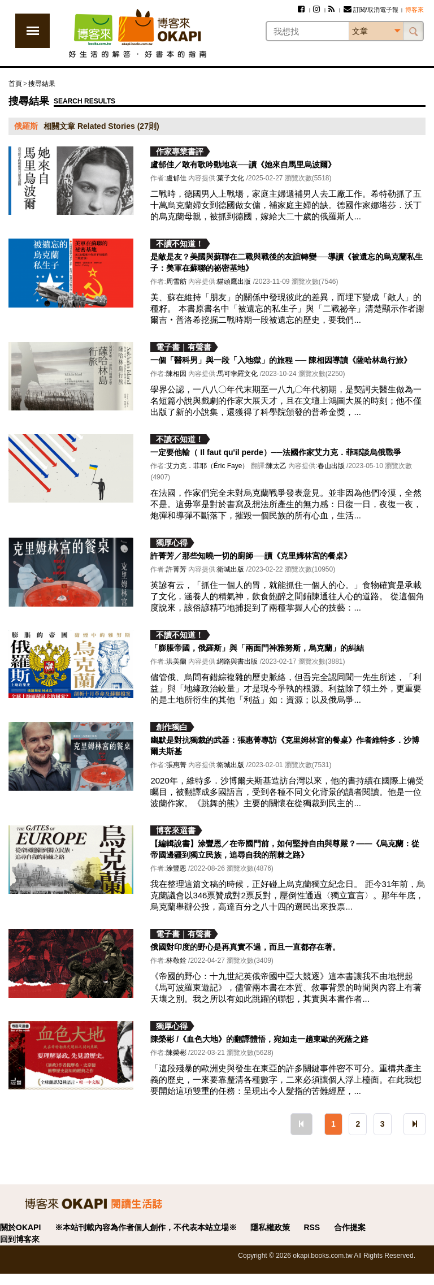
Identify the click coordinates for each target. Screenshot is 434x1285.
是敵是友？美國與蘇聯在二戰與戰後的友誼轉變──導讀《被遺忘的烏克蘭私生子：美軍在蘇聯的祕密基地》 (286, 262)
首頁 (15, 84)
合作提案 (350, 1227)
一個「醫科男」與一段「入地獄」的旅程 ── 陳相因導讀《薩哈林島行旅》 (280, 360)
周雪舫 (176, 281)
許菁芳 (176, 569)
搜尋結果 (41, 84)
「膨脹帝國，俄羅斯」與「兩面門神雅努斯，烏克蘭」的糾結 (257, 647)
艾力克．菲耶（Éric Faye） (207, 466)
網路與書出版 (237, 661)
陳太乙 (276, 466)
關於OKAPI (20, 1227)
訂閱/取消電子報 (371, 9)
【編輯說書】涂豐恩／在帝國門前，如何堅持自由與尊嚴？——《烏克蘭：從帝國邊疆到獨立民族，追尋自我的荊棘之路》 (284, 849)
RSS (311, 1227)
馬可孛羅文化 (237, 374)
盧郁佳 (176, 178)
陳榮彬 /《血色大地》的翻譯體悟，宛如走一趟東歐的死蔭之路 (259, 1039)
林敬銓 (176, 960)
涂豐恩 (176, 868)
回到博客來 (20, 1239)
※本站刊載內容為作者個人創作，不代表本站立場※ (146, 1227)
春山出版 (331, 466)
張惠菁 (176, 765)
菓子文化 (230, 178)
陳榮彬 (176, 1053)
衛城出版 (230, 569)
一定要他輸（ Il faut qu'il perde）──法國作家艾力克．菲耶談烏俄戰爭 (275, 452)
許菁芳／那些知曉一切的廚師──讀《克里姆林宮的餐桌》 (250, 555)
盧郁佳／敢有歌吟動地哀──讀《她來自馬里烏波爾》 (243, 164)
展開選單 (32, 31)
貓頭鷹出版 (234, 281)
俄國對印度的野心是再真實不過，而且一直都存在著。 (245, 946)
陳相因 (176, 374)
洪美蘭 (176, 661)
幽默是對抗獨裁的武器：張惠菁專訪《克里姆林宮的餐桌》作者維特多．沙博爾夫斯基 (284, 745)
